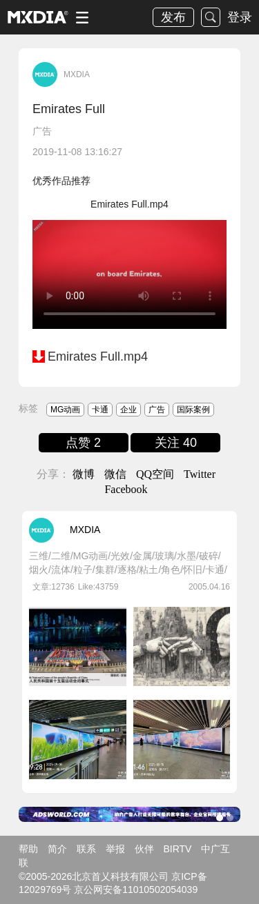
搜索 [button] (210, 17)
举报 (115, 848)
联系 (86, 848)
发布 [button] (173, 17)
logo (38, 17)
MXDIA (77, 74)
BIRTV (177, 848)
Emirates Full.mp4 (98, 356)
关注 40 (176, 443)
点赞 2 (83, 443)
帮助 (28, 848)
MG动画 (65, 409)
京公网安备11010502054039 (136, 889)
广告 (42, 131)
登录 (239, 17)
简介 (57, 848)
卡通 (100, 409)
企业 (128, 409)
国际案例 (193, 409)
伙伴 (144, 848)
